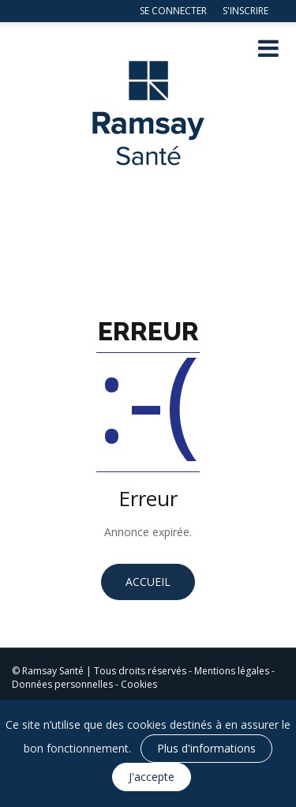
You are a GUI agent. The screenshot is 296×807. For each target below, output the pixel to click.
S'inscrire (245, 10)
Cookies (139, 684)
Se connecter (173, 10)
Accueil (148, 581)
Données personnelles (62, 684)
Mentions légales (231, 671)
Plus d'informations (206, 748)
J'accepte (151, 776)
